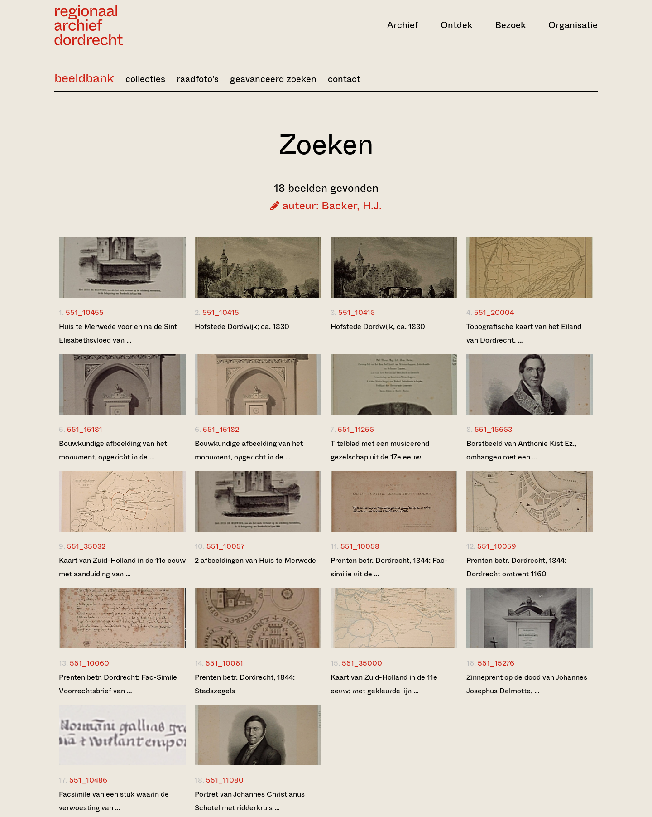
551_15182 (221, 429)
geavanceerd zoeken (273, 79)
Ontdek (456, 25)
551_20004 (494, 312)
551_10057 (225, 546)
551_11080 (225, 780)
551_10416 (356, 312)
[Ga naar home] (135, 25)
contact (344, 79)
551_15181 (84, 429)
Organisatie (573, 25)
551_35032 (86, 546)
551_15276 (496, 663)
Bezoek (510, 25)
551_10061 (224, 663)
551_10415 (220, 312)
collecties (145, 79)
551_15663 (493, 429)
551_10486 (88, 780)
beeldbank (84, 78)
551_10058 (359, 546)
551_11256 (356, 429)
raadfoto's (198, 79)
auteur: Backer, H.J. (326, 205)
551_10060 (89, 663)
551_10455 (85, 312)
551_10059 (496, 546)
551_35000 (362, 663)
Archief (402, 25)
